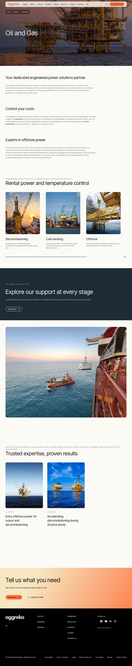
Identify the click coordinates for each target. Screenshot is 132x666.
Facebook (101, 621)
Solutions (41, 622)
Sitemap (109, 657)
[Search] (87, 4)
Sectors (16, 12)
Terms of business (62, 657)
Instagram (115, 621)
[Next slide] (124, 257)
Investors (71, 627)
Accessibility (49, 657)
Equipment (71, 616)
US (106, 4)
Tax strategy (99, 657)
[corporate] (13, 4)
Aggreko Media (105, 621)
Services (40, 627)
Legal (74, 657)
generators (19, 119)
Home (9, 12)
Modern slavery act (85, 657)
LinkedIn (110, 621)
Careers (70, 633)
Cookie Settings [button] (121, 657)
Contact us (72, 638)
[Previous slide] (119, 257)
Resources (71, 622)
